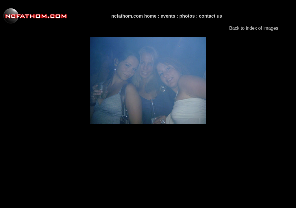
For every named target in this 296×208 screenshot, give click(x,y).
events (168, 16)
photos (187, 16)
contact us (210, 16)
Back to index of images (253, 28)
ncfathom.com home (133, 16)
